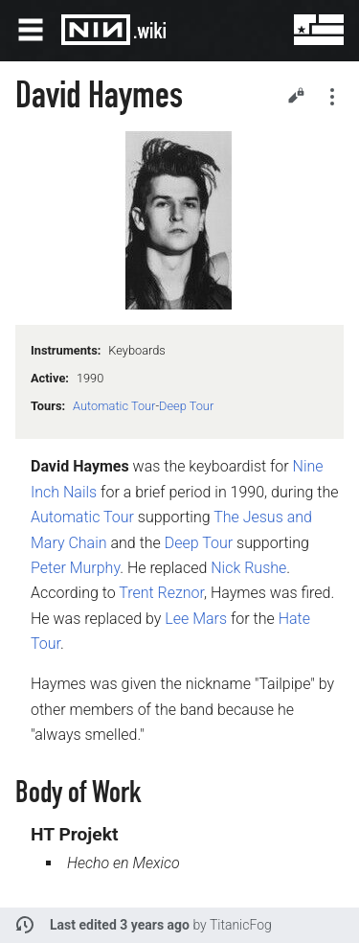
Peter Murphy (75, 568)
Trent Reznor (161, 593)
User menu (305, 29)
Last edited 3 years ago (120, 924)
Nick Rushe (248, 568)
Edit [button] (296, 95)
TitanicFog (241, 924)
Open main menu (30, 29)
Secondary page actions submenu (332, 97)
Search (259, 29)
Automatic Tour (114, 406)
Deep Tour (186, 406)
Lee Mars (196, 619)
